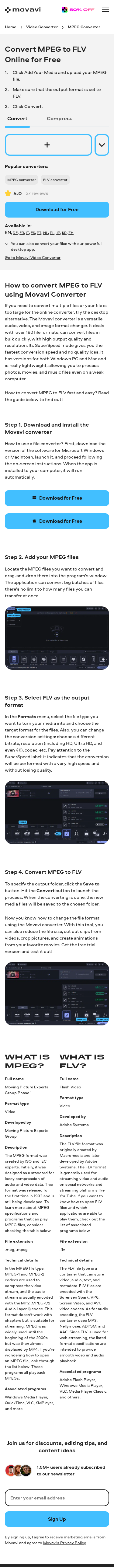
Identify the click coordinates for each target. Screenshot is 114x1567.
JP (58, 232)
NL (45, 232)
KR (64, 232)
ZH (71, 232)
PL (52, 232)
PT (39, 232)
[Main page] (22, 10)
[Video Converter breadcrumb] (42, 26)
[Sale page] (78, 10)
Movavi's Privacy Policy (64, 1542)
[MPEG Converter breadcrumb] (84, 26)
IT (27, 232)
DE (15, 232)
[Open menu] (105, 9)
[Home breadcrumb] (10, 26)
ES (33, 232)
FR (21, 232)
